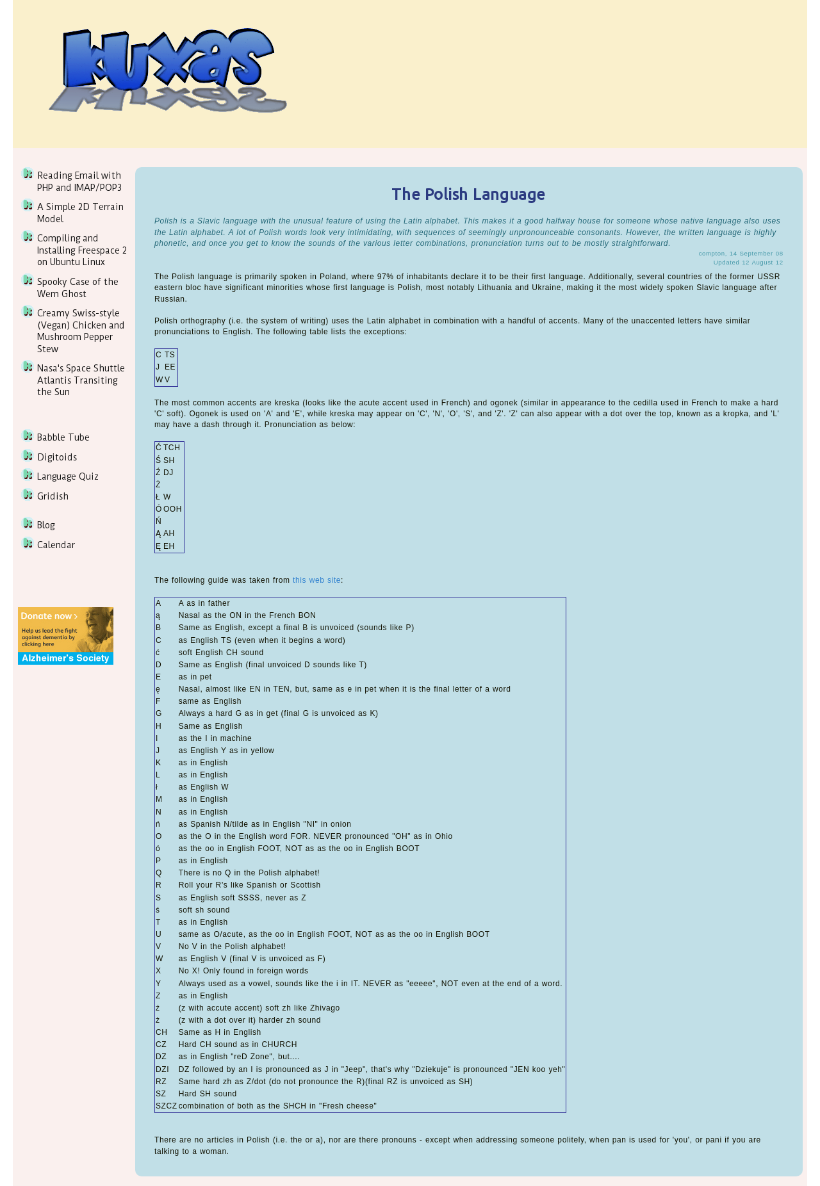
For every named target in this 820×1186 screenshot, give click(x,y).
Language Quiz (68, 476)
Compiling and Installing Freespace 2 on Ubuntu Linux (82, 250)
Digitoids (57, 457)
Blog (45, 525)
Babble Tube (63, 437)
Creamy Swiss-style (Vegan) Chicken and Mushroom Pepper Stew (81, 331)
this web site (317, 580)
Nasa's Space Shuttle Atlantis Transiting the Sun (81, 380)
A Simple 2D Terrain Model (80, 213)
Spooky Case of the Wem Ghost (78, 288)
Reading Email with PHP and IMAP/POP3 (79, 181)
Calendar (56, 545)
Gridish (53, 496)
